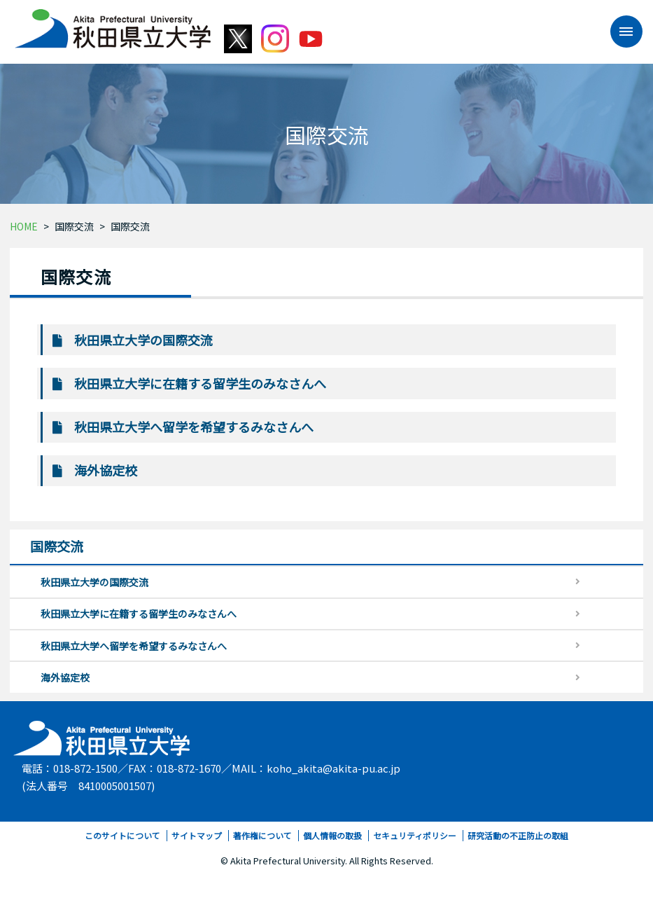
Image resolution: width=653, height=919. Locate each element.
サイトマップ (196, 835)
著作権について (262, 835)
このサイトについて (122, 835)
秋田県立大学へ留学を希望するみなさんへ (194, 426)
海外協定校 (105, 470)
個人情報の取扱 (332, 835)
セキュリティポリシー (414, 835)
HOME (24, 226)
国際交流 (74, 226)
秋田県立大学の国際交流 (143, 340)
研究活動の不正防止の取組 (518, 835)
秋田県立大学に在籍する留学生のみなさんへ (200, 383)
